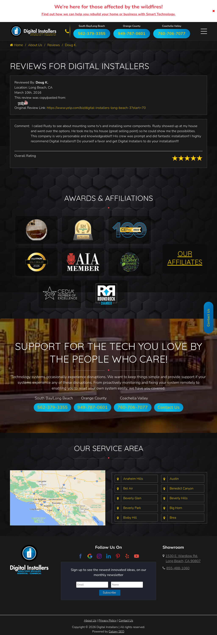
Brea (173, 518)
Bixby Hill (130, 518)
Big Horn (176, 508)
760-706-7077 (171, 33)
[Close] (213, 11)
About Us (35, 45)
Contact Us (169, 407)
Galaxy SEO (116, 632)
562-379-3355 (92, 33)
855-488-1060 (176, 568)
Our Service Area (108, 448)
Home (16, 45)
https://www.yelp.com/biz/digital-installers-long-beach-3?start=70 (96, 108)
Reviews (53, 45)
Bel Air (128, 489)
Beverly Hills (179, 498)
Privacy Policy (108, 621)
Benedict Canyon (181, 489)
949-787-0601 (132, 33)
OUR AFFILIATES (184, 257)
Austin (174, 479)
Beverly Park (132, 508)
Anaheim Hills (133, 479)
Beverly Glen (132, 498)
